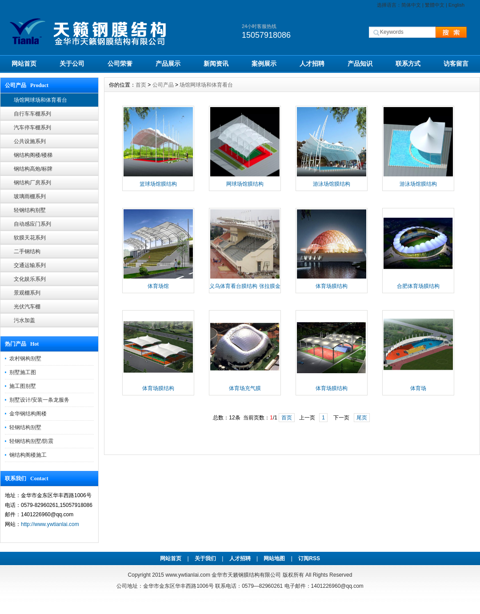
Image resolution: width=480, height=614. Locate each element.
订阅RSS (309, 558)
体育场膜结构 (332, 286)
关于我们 (205, 558)
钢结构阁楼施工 (28, 455)
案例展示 (264, 63)
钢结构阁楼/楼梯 (33, 155)
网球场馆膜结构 (245, 184)
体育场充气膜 (245, 388)
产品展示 (168, 63)
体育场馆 (158, 286)
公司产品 (163, 85)
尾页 (361, 418)
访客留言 (456, 63)
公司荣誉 (120, 63)
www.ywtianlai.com (187, 575)
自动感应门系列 (32, 224)
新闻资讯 (216, 63)
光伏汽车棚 (27, 306)
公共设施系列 (30, 141)
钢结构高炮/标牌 (33, 169)
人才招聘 (312, 63)
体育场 (418, 388)
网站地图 (274, 558)
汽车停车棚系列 (32, 127)
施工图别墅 (22, 386)
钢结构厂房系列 (32, 182)
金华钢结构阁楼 (28, 414)
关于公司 (72, 63)
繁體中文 (434, 5)
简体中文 (411, 5)
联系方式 (408, 63)
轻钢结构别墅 (30, 210)
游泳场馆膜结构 (331, 184)
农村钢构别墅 (25, 358)
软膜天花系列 (30, 238)
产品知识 (360, 63)
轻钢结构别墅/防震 (31, 441)
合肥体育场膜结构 (418, 286)
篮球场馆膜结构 (158, 184)
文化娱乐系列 (30, 279)
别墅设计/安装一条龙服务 (39, 400)
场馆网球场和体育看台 (40, 100)
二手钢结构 (27, 251)
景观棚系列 (27, 293)
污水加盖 (24, 320)
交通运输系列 (30, 265)
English (456, 5)
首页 (141, 85)
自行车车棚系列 (32, 114)
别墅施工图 (22, 372)
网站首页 (24, 63)
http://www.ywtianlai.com (50, 524)
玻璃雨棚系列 (30, 196)
